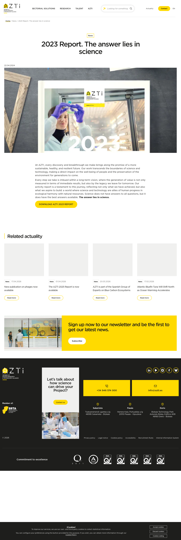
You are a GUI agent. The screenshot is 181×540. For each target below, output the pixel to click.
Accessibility (130, 507)
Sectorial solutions (43, 8)
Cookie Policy (71, 535)
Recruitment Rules (145, 507)
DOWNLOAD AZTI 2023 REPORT (56, 204)
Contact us (60, 472)
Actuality (147, 8)
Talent (79, 8)
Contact (162, 8)
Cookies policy (116, 507)
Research (65, 8)
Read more (11, 367)
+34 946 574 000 (107, 459)
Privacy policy (89, 507)
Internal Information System (167, 507)
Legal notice (103, 507)
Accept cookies (158, 527)
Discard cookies (158, 531)
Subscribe (77, 410)
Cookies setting (158, 536)
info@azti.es (155, 459)
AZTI (90, 8)
